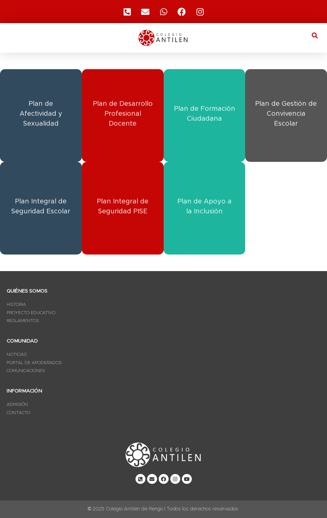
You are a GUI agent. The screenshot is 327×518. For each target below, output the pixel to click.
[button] (314, 35)
